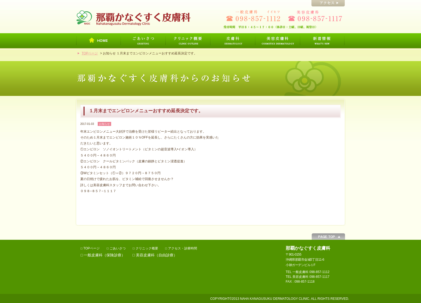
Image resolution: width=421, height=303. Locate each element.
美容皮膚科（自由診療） (156, 255)
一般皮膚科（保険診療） (104, 255)
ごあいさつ (118, 248)
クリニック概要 (147, 248)
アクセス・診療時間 (182, 248)
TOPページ (90, 53)
